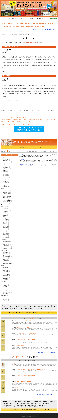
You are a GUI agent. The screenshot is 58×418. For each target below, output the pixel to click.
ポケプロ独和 (6, 219)
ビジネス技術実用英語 (7, 200)
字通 (4, 170)
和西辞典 (5, 212)
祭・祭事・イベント (19, 357)
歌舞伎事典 (5, 259)
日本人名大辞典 (6, 252)
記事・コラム (4, 290)
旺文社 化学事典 (6, 274)
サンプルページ (21, 18)
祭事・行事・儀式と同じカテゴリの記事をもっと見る (46, 352)
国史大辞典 (5, 181)
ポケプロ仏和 (6, 222)
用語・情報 (3, 239)
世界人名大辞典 (6, 253)
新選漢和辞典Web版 (7, 168)
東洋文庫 (5, 297)
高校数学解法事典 (6, 270)
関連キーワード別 (34, 18)
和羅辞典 (5, 218)
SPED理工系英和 (6, 203)
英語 (2, 188)
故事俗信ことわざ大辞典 (8, 172)
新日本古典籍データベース (8, 263)
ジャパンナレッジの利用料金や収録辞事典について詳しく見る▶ (29, 312)
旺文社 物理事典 (6, 271)
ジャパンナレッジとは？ (6, 18)
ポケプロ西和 (6, 224)
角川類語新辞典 (5, 171)
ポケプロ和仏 (6, 223)
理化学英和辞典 (6, 197)
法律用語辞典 (6, 245)
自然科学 (3, 265)
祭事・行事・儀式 (30, 318)
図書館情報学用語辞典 (7, 248)
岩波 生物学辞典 (6, 275)
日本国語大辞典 (6, 167)
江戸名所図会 (6, 186)
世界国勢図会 (5, 288)
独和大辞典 (5, 208)
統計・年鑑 (3, 281)
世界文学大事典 (6, 255)
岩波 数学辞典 (5, 267)
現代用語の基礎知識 (7, 241)
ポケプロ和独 (6, 220)
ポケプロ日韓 (6, 237)
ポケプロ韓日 (6, 234)
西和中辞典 (5, 211)
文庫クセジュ (6, 300)
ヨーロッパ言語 (4, 206)
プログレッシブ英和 (7, 192)
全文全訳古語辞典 (6, 174)
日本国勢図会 (5, 286)
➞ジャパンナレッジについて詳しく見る (43, 30)
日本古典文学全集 (6, 299)
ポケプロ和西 (6, 226)
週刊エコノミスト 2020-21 (8, 292)
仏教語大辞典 (6, 260)
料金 (47, 18)
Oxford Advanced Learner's (8, 196)
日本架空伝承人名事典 (7, 256)
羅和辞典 (5, 216)
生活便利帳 (5, 293)
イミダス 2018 (6, 242)
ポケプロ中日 (6, 233)
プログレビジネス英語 (7, 201)
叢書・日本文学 (4, 295)
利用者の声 (14, 18)
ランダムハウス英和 (7, 190)
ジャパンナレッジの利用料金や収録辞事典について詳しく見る (29, 129)
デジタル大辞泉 (6, 166)
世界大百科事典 (6, 160)
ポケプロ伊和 (6, 227)
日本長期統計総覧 (6, 285)
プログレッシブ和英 (7, 193)
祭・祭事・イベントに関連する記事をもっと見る (47, 394)
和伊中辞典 (5, 215)
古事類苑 (5, 185)
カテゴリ (27, 18)
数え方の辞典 (6, 175)
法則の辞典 (5, 279)
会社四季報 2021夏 (7, 244)
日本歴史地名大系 (6, 182)
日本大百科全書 (6, 159)
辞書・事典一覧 (42, 18)
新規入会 (54, 18)
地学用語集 (5, 278)
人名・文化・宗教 (4, 250)
